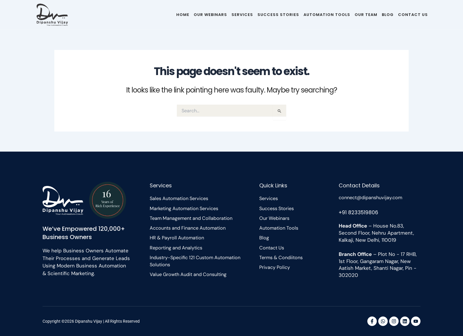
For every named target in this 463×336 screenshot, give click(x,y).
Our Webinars (210, 14)
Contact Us (413, 14)
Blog (388, 14)
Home (182, 14)
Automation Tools (327, 14)
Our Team (366, 14)
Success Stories (278, 14)
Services (242, 14)
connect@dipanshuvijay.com (373, 197)
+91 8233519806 (359, 212)
